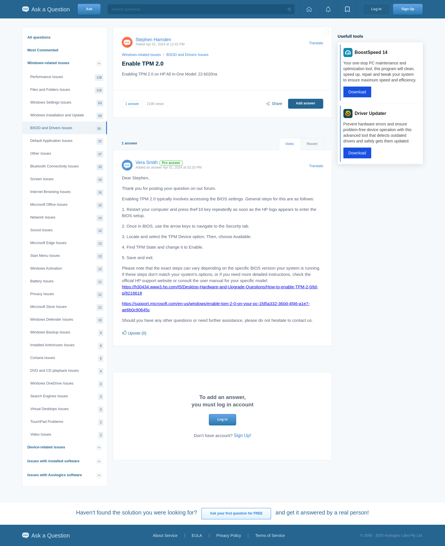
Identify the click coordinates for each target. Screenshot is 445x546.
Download (357, 92)
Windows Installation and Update (66, 116)
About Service (165, 535)
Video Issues (66, 435)
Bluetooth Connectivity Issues (66, 167)
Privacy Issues (66, 294)
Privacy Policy (228, 535)
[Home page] (309, 9)
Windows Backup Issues (66, 333)
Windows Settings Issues (66, 103)
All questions (39, 37)
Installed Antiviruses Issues (66, 346)
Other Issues (66, 154)
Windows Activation (66, 269)
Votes (290, 144)
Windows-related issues (48, 63)
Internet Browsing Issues (66, 192)
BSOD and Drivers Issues (66, 128)
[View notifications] (328, 9)
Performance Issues (66, 77)
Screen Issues (66, 180)
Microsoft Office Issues (66, 205)
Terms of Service (270, 535)
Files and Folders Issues (66, 90)
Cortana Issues (66, 358)
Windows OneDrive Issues (66, 384)
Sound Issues (66, 231)
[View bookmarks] (347, 9)
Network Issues (66, 218)
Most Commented (42, 50)
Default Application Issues (66, 141)
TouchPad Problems (66, 422)
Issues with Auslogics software (54, 475)
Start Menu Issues (66, 256)
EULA (197, 535)
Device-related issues (46, 447)
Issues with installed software (53, 461)
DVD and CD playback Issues (66, 371)
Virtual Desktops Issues (66, 409)
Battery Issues (66, 282)
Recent (312, 144)
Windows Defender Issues (66, 320)
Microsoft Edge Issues (66, 243)
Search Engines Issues (66, 397)
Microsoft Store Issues (66, 307)
